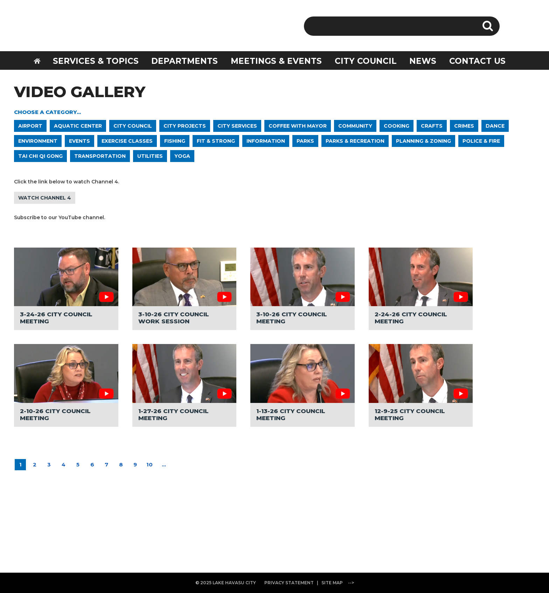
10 (149, 464)
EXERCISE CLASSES (127, 141)
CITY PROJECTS (185, 126)
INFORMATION (265, 141)
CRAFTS (432, 126)
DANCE (495, 126)
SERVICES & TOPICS (96, 61)
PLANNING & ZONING (423, 141)
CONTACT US (477, 61)
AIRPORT (30, 126)
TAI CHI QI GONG (40, 156)
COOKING (396, 126)
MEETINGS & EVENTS (276, 61)
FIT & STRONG (216, 141)
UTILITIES (150, 156)
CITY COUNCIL (366, 61)
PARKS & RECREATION (355, 141)
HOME (41, 60)
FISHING (174, 141)
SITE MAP (332, 582)
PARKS (305, 141)
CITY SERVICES (237, 126)
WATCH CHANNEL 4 (44, 198)
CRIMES (464, 126)
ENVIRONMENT (37, 141)
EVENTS (79, 141)
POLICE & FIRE (481, 141)
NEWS (422, 61)
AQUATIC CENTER (78, 126)
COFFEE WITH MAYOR (298, 126)
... (164, 464)
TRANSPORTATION (100, 156)
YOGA (182, 156)
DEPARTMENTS (184, 61)
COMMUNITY (355, 126)
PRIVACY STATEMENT (289, 582)
